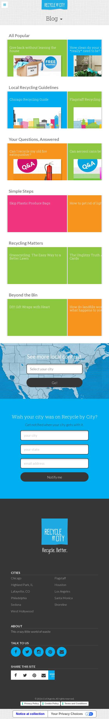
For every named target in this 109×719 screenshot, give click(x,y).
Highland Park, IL (22, 585)
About (16, 626)
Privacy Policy (31, 703)
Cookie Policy (52, 703)
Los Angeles (62, 591)
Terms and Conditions (76, 703)
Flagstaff (60, 578)
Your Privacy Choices (67, 714)
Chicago (16, 578)
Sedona (16, 604)
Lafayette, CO (20, 591)
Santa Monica (63, 598)
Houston (60, 585)
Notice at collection (30, 714)
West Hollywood (22, 611)
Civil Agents (49, 698)
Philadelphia (19, 598)
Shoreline (60, 604)
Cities (15, 572)
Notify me (54, 477)
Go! (54, 383)
